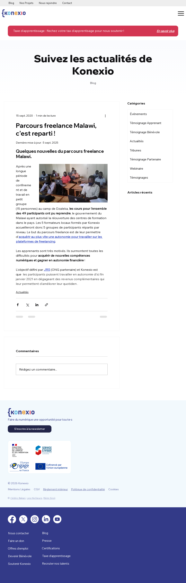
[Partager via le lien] (46, 305)
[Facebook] (12, 519)
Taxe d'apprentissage (56, 556)
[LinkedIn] (46, 519)
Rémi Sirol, (49, 498)
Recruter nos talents (55, 563)
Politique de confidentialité (88, 489)
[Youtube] (57, 519)
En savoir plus (165, 31)
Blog (45, 533)
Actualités (22, 292)
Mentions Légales (19, 489)
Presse (47, 541)
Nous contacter (18, 533)
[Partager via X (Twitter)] (27, 305)
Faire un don (16, 541)
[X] (23, 519)
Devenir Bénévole (20, 556)
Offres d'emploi (18, 548)
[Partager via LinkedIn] (37, 305)
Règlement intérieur (55, 489)
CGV (37, 489)
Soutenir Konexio (19, 564)
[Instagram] (35, 519)
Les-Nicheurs (34, 498)
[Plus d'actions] (105, 115)
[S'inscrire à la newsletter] (29, 429)
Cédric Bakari (18, 498)
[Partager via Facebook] (18, 305)
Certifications (51, 548)
